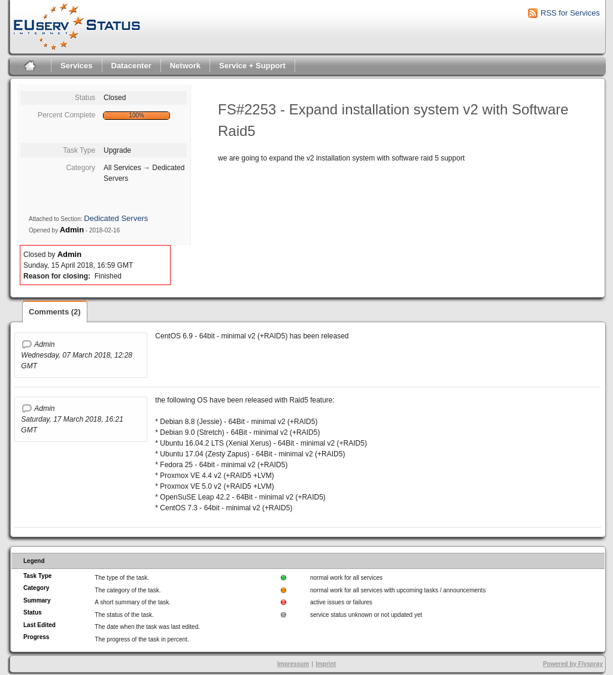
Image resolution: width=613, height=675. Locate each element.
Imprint (325, 664)
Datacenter (131, 65)
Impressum (293, 664)
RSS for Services (570, 12)
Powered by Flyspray (573, 664)
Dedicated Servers (116, 218)
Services (76, 65)
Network (185, 65)
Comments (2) (55, 311)
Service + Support (252, 65)
